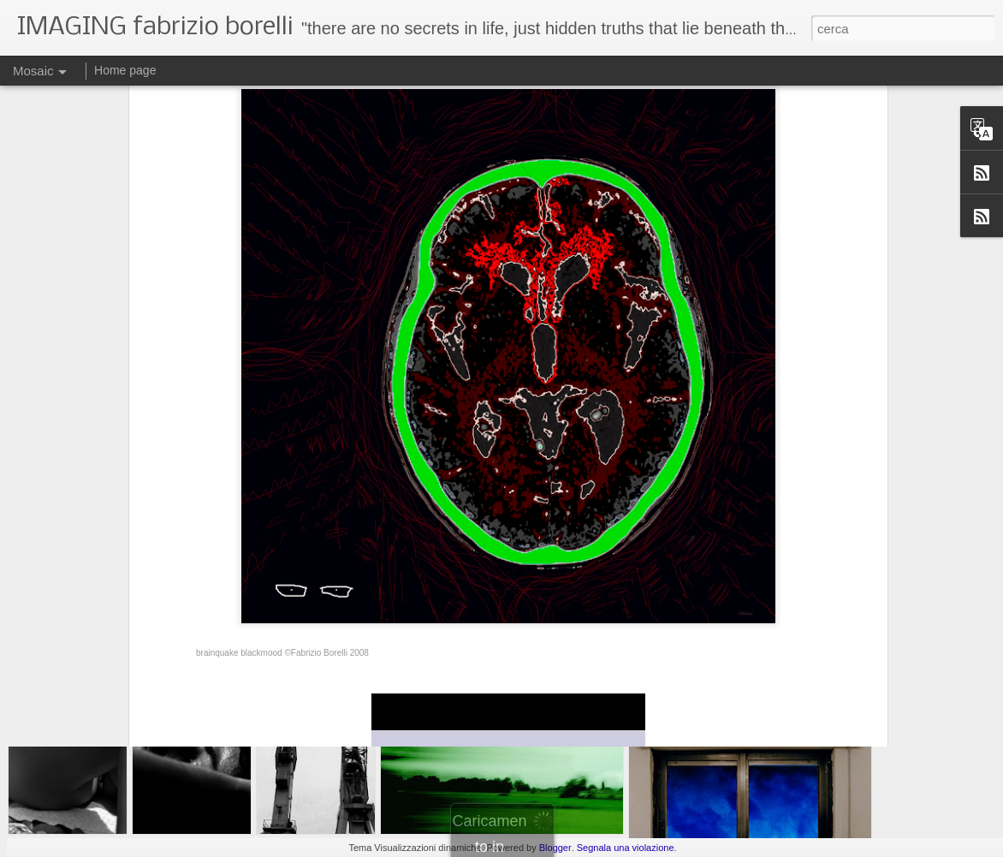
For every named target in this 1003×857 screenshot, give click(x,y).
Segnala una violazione (625, 847)
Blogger (555, 847)
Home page (125, 70)
